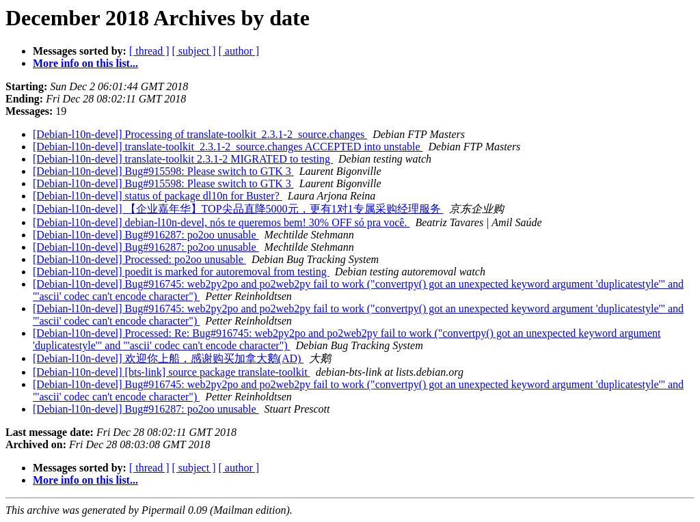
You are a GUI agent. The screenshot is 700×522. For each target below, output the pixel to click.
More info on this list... (85, 63)
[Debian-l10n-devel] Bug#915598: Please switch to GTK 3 (163, 171)
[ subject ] (194, 51)
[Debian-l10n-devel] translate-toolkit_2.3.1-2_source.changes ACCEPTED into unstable (228, 146)
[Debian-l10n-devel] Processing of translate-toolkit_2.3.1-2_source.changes (200, 134)
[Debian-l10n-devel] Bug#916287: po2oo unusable (146, 235)
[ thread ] (149, 51)
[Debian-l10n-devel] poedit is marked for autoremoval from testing (181, 271)
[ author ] (239, 51)
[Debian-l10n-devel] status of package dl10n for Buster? (157, 196)
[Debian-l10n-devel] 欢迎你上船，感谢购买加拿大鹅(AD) (168, 358)
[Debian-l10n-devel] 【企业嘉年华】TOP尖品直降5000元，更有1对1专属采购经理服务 (238, 209)
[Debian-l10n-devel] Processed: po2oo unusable (139, 259)
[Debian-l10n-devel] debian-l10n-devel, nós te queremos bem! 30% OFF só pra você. (221, 222)
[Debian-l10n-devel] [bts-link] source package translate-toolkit (171, 372)
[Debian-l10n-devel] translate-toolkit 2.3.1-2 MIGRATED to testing (183, 159)
